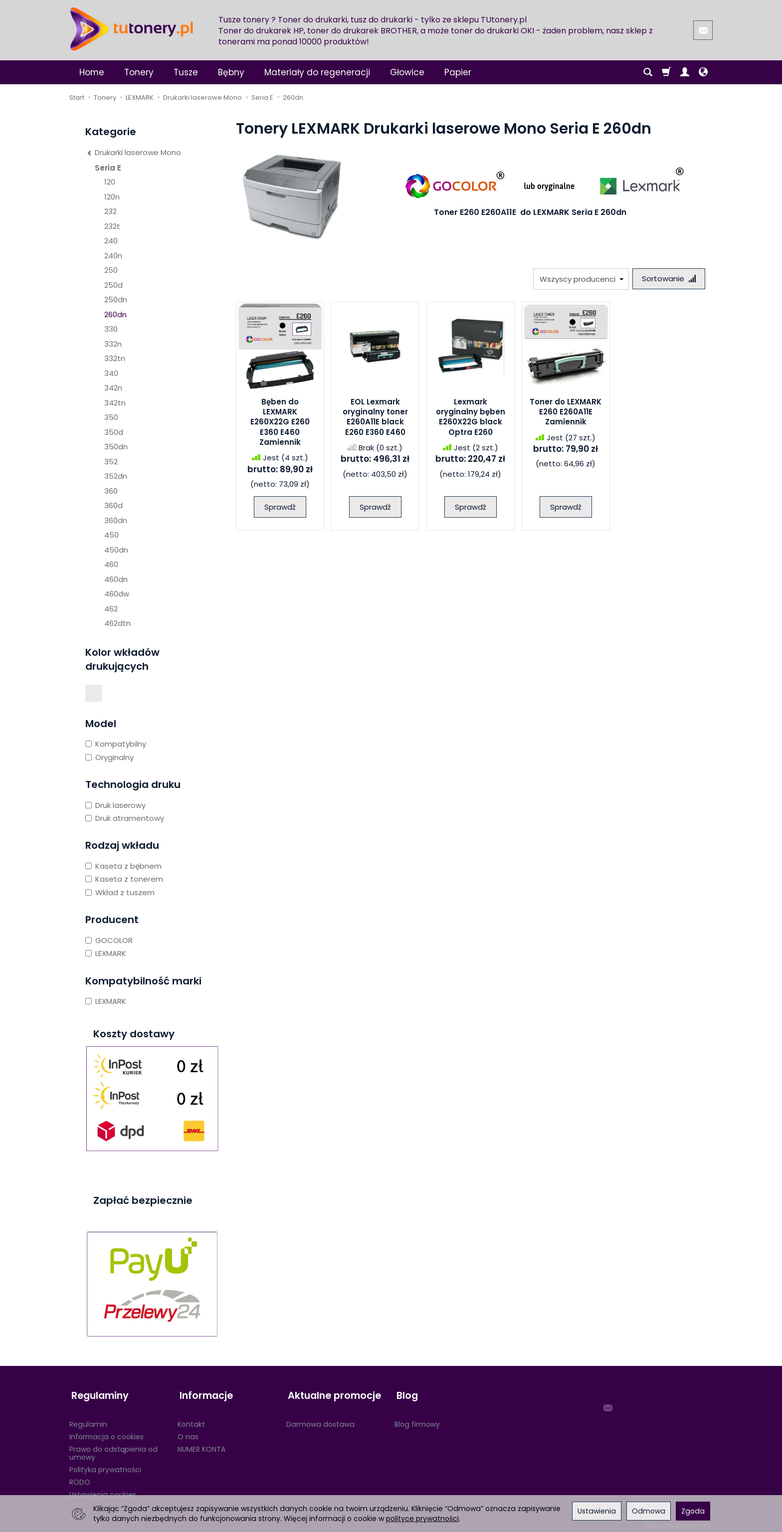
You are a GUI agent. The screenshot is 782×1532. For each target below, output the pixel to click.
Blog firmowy (417, 1420)
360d (113, 505)
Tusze (186, 72)
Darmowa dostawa (320, 1420)
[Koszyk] (666, 72)
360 (111, 491)
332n (113, 344)
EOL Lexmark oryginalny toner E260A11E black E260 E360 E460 (375, 417)
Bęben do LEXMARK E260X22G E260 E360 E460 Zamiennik (280, 422)
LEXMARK (105, 953)
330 (111, 329)
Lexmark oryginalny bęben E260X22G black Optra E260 (470, 417)
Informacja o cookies (106, 1432)
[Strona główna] (131, 29)
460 (111, 564)
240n (113, 255)
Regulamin (88, 1420)
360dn (115, 520)
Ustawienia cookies (102, 1490)
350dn (116, 446)
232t (112, 226)
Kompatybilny (115, 744)
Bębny (231, 72)
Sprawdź (280, 508)
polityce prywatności (422, 1519)
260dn (115, 314)
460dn (116, 579)
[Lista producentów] (579, 279)
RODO (79, 1478)
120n (112, 197)
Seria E (108, 168)
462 (111, 608)
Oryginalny (109, 757)
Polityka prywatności (105, 1465)
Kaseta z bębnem (123, 866)
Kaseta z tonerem (124, 879)
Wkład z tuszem (120, 892)
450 (111, 535)
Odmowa (648, 1511)
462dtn (117, 623)
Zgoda (693, 1511)
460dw (116, 593)
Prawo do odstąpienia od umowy (113, 1449)
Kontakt (191, 1420)
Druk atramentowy (124, 818)
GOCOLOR (109, 940)
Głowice (407, 72)
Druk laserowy (115, 805)
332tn (114, 358)
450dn (116, 550)
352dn (115, 476)
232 (110, 211)
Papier (457, 72)
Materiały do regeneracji (317, 72)
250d (113, 285)
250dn (115, 299)
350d (113, 432)
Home (91, 72)
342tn (115, 402)
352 (111, 461)
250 (111, 270)
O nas (188, 1432)
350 (111, 417)
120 (109, 182)
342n (113, 388)
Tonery (139, 72)
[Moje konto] (684, 72)
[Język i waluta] (703, 72)
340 (111, 373)
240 (111, 240)
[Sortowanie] (667, 279)
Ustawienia (597, 1511)
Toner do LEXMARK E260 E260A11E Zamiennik (565, 412)
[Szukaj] (647, 72)
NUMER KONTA (201, 1445)
